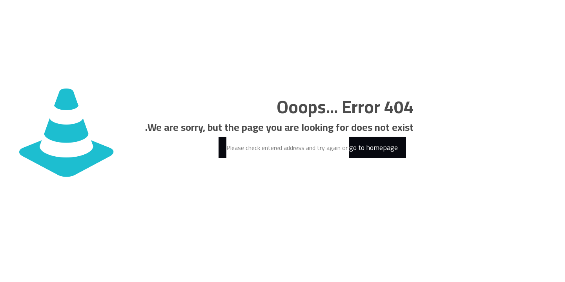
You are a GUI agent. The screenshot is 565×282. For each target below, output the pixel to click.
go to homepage (373, 147)
